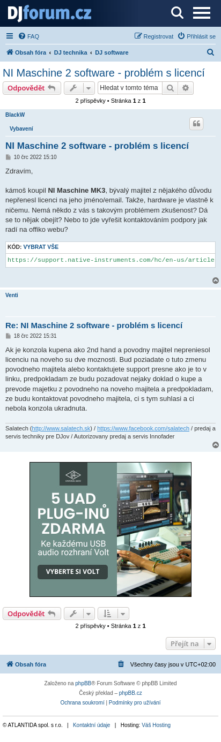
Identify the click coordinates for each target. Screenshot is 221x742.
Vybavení (21, 129)
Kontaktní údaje (91, 725)
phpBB (83, 683)
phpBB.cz (130, 693)
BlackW (15, 115)
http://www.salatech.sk (61, 428)
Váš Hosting (156, 725)
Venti (11, 295)
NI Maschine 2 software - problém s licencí (104, 73)
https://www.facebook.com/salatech (143, 428)
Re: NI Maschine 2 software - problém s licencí (93, 325)
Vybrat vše (40, 247)
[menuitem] (28, 36)
